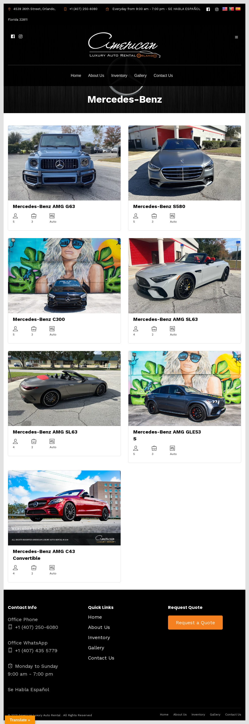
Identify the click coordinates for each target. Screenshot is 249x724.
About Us (96, 75)
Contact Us (163, 75)
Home (76, 75)
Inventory (119, 75)
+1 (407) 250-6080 (81, 9)
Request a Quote (195, 622)
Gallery (140, 75)
